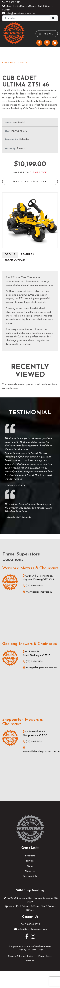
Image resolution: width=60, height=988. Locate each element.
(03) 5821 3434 (32, 741)
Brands (12, 63)
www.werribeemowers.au (37, 592)
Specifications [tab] (15, 260)
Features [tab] (27, 254)
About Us (30, 871)
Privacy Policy (45, 956)
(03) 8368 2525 (33, 586)
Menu (46, 34)
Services (30, 861)
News (30, 866)
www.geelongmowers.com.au (40, 668)
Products (30, 856)
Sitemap (30, 961)
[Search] (26, 18)
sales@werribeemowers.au (18, 13)
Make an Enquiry (30, 181)
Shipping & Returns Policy (20, 956)
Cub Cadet (22, 63)
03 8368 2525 (11, 2)
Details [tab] (10, 254)
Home (4, 63)
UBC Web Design (35, 950)
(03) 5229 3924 (33, 661)
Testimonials (30, 876)
